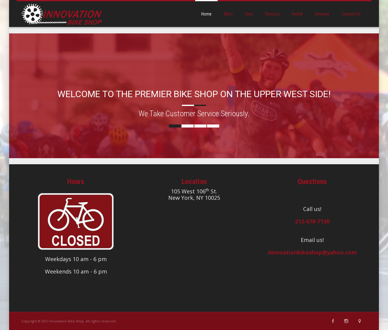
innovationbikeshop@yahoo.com (312, 252)
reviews (322, 14)
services (272, 14)
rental (297, 14)
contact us (351, 14)
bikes (228, 14)
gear (249, 14)
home (206, 14)
